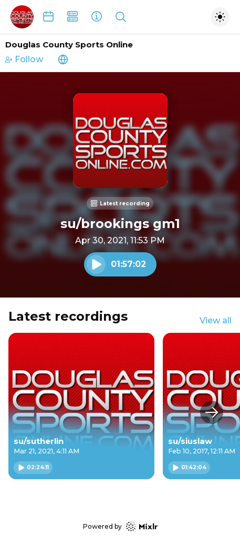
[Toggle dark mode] (220, 16)
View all (216, 320)
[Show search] (120, 16)
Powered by (120, 526)
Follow (24, 59)
